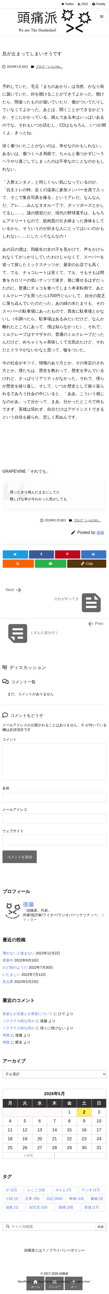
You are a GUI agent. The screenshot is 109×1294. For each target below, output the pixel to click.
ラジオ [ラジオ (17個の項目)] (90, 1190)
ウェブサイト (13, 831)
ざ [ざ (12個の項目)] (11, 1190)
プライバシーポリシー (67, 1250)
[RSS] (18, 564)
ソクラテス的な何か (19, 1021)
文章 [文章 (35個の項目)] (32, 1198)
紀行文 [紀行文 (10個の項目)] (39, 1207)
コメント (9, 739)
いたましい (11, 974)
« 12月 (28, 1155)
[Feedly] (50, 564)
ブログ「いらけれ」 (49, 66)
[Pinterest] (67, 554)
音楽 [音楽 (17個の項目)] (91, 1207)
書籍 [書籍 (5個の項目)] (97, 1198)
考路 (6, 1035)
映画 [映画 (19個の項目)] (76, 1198)
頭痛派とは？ (35, 1250)
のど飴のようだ (15, 967)
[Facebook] (41, 554)
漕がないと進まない (19, 953)
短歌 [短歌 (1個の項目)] (12, 1207)
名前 (5, 788)
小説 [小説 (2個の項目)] (12, 1198)
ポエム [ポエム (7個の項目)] (63, 1190)
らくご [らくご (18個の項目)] (36, 1190)
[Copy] (86, 564)
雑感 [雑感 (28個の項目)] (66, 1207)
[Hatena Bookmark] (93, 554)
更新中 (8, 960)
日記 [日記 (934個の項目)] (54, 1198)
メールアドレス (14, 810)
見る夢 (8, 982)
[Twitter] (15, 554)
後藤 (100, 532)
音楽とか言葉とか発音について (27, 1014)
